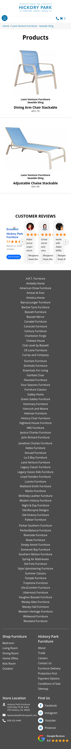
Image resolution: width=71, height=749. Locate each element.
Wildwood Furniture (35, 616)
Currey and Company (35, 355)
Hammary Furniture (35, 404)
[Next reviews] (65, 242)
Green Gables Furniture (35, 399)
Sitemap (43, 688)
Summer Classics (35, 573)
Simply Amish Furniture (35, 544)
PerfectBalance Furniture (35, 530)
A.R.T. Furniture (35, 278)
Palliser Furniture (35, 519)
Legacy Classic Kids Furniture (35, 472)
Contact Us (45, 663)
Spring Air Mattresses (35, 559)
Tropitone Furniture (35, 583)
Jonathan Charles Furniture (35, 443)
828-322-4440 (14, 720)
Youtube (50, 720)
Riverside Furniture (35, 535)
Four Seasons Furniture (35, 385)
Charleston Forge (35, 335)
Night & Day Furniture (35, 505)
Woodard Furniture (36, 621)
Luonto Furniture (35, 481)
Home (6, 26)
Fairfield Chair (35, 375)
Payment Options (49, 678)
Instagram (51, 713)
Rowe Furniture (35, 540)
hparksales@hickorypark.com (22, 715)
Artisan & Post (35, 292)
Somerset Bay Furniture (35, 549)
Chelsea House (35, 340)
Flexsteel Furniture (35, 380)
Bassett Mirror (36, 317)
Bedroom (8, 643)
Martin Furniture (35, 491)
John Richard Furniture (35, 437)
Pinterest (50, 728)
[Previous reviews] (22, 242)
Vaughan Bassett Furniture (35, 597)
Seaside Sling (35, 102)
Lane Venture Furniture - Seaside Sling (32, 26)
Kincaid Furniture (35, 453)
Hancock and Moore (35, 408)
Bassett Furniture (35, 312)
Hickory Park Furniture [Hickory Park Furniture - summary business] (15, 235)
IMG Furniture (35, 427)
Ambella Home (35, 283)
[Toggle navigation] (5, 18)
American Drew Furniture (35, 288)
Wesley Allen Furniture (35, 602)
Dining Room (11, 653)
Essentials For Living (35, 370)
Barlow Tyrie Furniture (35, 307)
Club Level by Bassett (35, 345)
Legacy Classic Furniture (35, 467)
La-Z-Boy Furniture (35, 457)
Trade (41, 653)
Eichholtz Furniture (35, 365)
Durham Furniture (35, 361)
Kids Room (9, 663)
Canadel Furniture (35, 321)
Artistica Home (35, 297)
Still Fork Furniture (35, 563)
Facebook (51, 705)
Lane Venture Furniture (35, 99)
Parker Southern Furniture (35, 525)
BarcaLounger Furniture (35, 302)
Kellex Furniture (35, 448)
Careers (43, 658)
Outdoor (8, 668)
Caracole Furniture (35, 326)
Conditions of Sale (49, 683)
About (42, 648)
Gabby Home (35, 394)
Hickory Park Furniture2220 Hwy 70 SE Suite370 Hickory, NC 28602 (18, 707)
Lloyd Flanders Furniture (35, 476)
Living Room (10, 648)
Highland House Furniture (35, 423)
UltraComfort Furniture (35, 587)
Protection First (47, 673)
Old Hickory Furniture (35, 515)
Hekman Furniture (35, 413)
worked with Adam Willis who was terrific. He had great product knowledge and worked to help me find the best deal (59, 245)
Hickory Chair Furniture (35, 418)
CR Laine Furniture (35, 350)
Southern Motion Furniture (35, 554)
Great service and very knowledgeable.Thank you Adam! (44, 245)
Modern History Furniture (35, 500)
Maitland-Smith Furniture (35, 486)
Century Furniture (35, 331)
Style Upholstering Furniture (35, 568)
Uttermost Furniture (35, 592)
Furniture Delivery (49, 668)
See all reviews (14, 257)
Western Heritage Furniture (35, 611)
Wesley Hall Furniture (35, 606)
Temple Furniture (35, 578)
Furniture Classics (35, 389)
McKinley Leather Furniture (35, 495)
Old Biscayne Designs (35, 510)
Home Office (10, 658)
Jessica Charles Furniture (35, 432)
